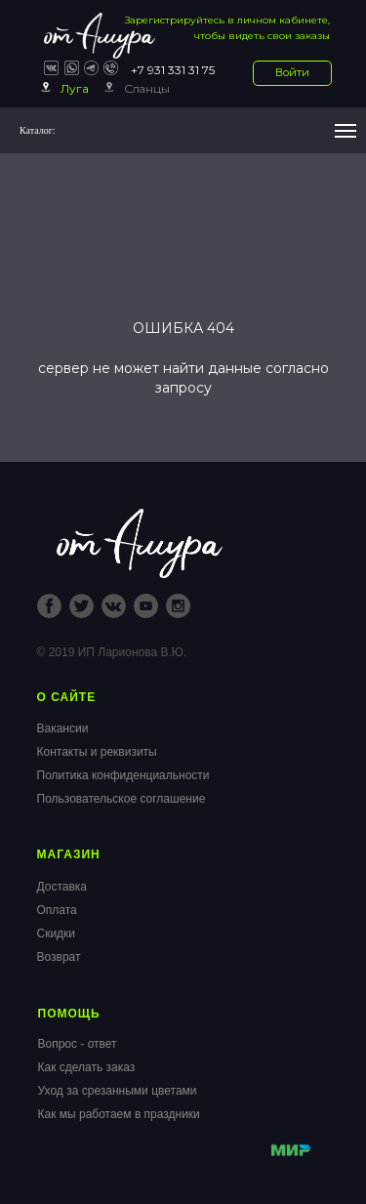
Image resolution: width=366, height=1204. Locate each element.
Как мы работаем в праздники (119, 1114)
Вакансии (63, 728)
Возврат (59, 957)
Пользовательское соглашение (121, 799)
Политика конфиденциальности (123, 775)
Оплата (57, 910)
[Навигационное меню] (345, 131)
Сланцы (147, 88)
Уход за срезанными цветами (117, 1091)
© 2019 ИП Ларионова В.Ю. (112, 652)
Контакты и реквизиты (97, 752)
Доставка (62, 886)
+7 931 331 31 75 (173, 69)
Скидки (56, 933)
